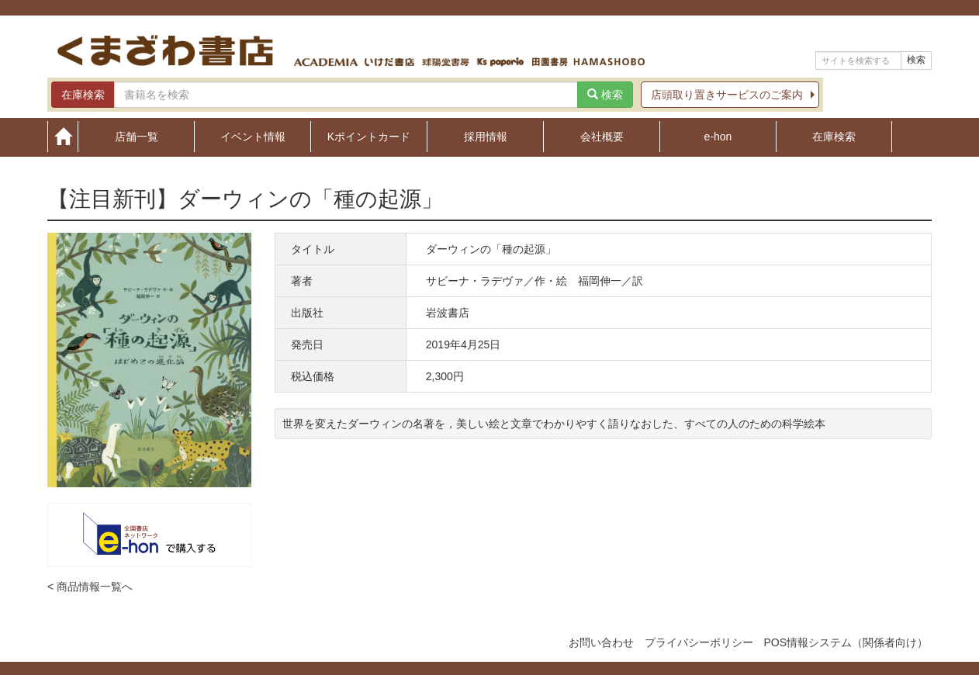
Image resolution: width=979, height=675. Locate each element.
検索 (916, 59)
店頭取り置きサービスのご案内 (727, 94)
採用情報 (485, 136)
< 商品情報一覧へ (90, 586)
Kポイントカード (368, 136)
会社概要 (602, 136)
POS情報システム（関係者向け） (845, 642)
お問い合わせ (601, 642)
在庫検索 (834, 136)
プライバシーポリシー (699, 642)
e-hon (718, 136)
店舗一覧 (136, 136)
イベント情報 (252, 136)
